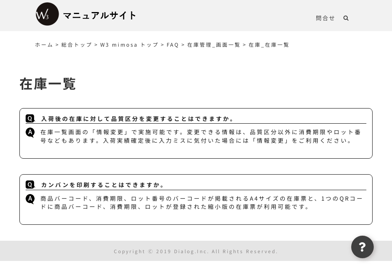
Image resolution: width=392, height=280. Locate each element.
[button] (346, 17)
